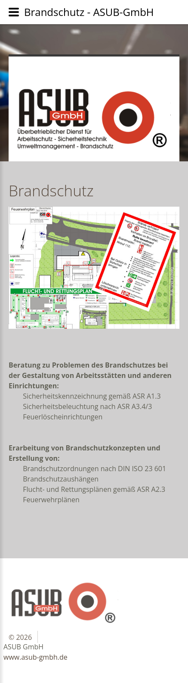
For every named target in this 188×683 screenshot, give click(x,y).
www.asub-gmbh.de (35, 657)
